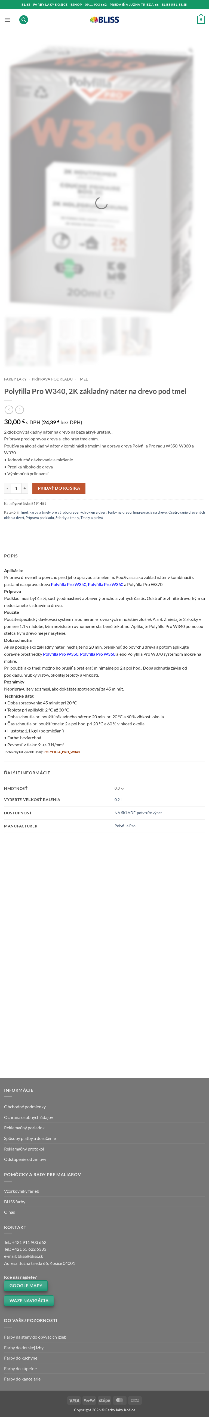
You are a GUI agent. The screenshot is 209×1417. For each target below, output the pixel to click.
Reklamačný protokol (24, 1148)
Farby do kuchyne (20, 1357)
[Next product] (9, 410)
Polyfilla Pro (125, 825)
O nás (9, 1211)
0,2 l (118, 799)
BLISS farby (14, 1201)
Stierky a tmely (67, 518)
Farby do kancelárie (22, 1378)
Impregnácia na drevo (150, 512)
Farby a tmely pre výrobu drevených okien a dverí (67, 512)
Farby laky (15, 379)
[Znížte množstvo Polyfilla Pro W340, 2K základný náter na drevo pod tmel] (7, 488)
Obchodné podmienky (25, 1106)
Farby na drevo (119, 512)
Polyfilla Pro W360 (105, 584)
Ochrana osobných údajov (28, 1117)
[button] (7, 19)
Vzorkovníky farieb (21, 1191)
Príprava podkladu (52, 379)
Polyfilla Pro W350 (68, 584)
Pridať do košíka (59, 488)
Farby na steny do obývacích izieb (35, 1336)
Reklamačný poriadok (24, 1127)
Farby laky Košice (120, 1409)
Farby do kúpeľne (20, 1368)
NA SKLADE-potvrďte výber (138, 812)
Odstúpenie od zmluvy (25, 1159)
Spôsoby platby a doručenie (30, 1138)
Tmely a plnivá (92, 518)
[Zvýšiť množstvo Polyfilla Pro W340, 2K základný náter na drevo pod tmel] (24, 488)
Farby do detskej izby (24, 1347)
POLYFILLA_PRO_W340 (62, 752)
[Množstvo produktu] (16, 488)
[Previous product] (19, 410)
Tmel (83, 379)
